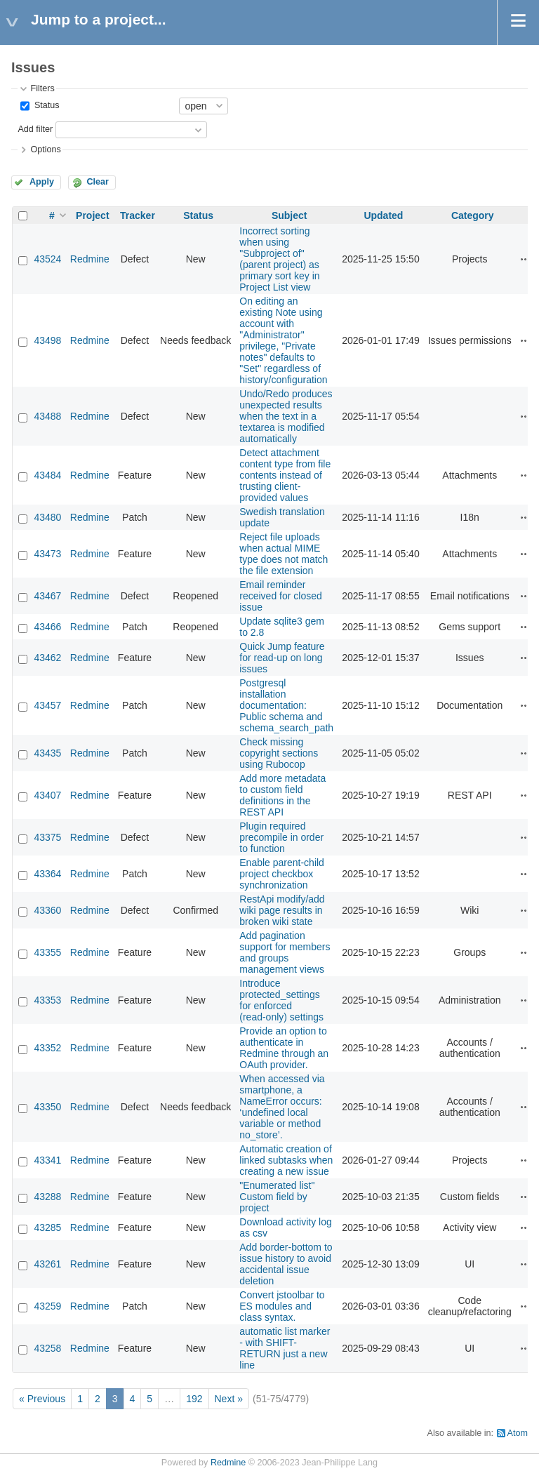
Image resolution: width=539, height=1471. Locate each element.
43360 (47, 910)
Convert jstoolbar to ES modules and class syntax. (281, 1306)
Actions (525, 259)
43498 (47, 340)
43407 (47, 795)
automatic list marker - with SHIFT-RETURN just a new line (284, 1348)
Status (45, 105)
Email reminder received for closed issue (280, 596)
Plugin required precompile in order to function (281, 837)
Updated (383, 215)
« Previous (42, 1398)
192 (194, 1398)
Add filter (35, 129)
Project (92, 215)
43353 (47, 1000)
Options (45, 149)
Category (472, 215)
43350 (47, 1106)
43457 (47, 705)
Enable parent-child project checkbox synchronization (281, 874)
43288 (47, 1196)
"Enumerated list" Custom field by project (276, 1196)
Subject (289, 215)
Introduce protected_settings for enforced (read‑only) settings (281, 1000)
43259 (47, 1306)
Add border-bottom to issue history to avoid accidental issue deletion (285, 1264)
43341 (47, 1160)
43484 (47, 475)
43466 (47, 626)
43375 (47, 837)
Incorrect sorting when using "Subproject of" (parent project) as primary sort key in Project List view (279, 259)
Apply (41, 182)
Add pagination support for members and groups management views (284, 952)
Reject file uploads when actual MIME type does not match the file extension (283, 553)
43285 (47, 1227)
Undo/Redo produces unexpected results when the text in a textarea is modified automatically (285, 416)
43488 (47, 416)
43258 (47, 1348)
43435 (47, 753)
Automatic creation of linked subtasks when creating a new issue (286, 1160)
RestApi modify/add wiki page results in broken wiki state (281, 910)
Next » (229, 1398)
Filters (42, 88)
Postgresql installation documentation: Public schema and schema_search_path (286, 705)
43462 (47, 657)
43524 (47, 259)
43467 (47, 595)
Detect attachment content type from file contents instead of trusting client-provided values (285, 475)
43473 (47, 553)
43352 (47, 1047)
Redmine (89, 259)
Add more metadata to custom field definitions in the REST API (282, 795)
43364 (47, 873)
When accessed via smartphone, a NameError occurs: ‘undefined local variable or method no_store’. (281, 1106)
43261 (47, 1264)
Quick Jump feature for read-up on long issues (281, 657)
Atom (517, 1433)
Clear (97, 182)
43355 (47, 952)
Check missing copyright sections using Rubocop (278, 753)
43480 (47, 517)
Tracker (137, 215)
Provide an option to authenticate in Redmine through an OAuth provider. (283, 1047)
